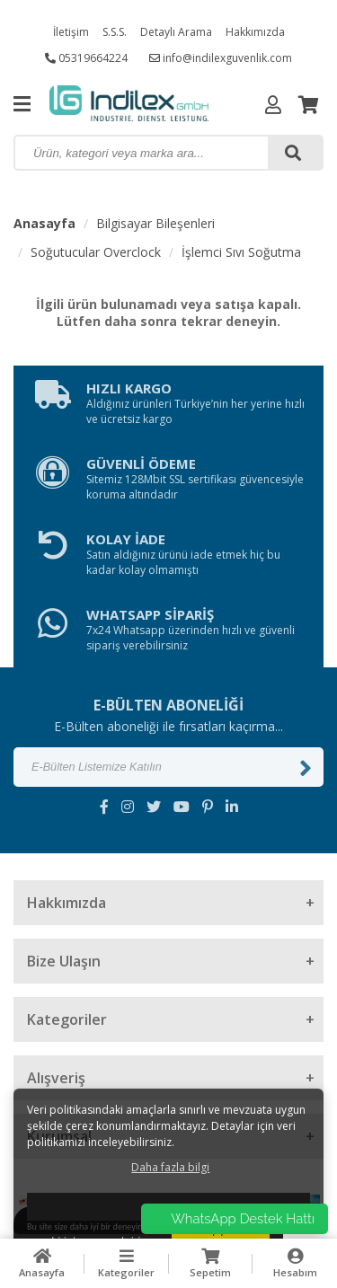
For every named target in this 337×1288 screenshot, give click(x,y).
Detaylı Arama (176, 32)
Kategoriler (126, 1263)
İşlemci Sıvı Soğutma (241, 251)
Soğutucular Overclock (96, 251)
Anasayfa (44, 223)
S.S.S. (114, 32)
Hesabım (295, 1263)
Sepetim (211, 1263)
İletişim (71, 32)
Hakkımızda (255, 32)
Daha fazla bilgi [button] (170, 1167)
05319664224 (86, 58)
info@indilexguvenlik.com (220, 58)
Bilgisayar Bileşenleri (155, 223)
